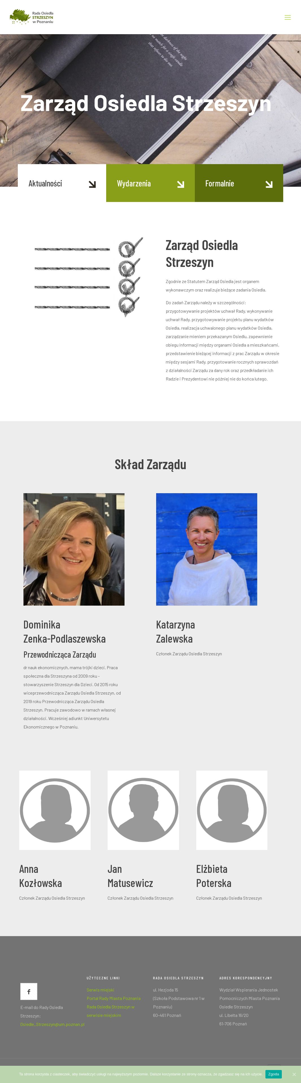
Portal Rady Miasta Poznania (114, 998)
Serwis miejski (100, 989)
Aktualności (45, 183)
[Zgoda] (294, 1074)
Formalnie (219, 183)
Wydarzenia (134, 183)
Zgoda (273, 1074)
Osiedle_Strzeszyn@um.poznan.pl (52, 1024)
